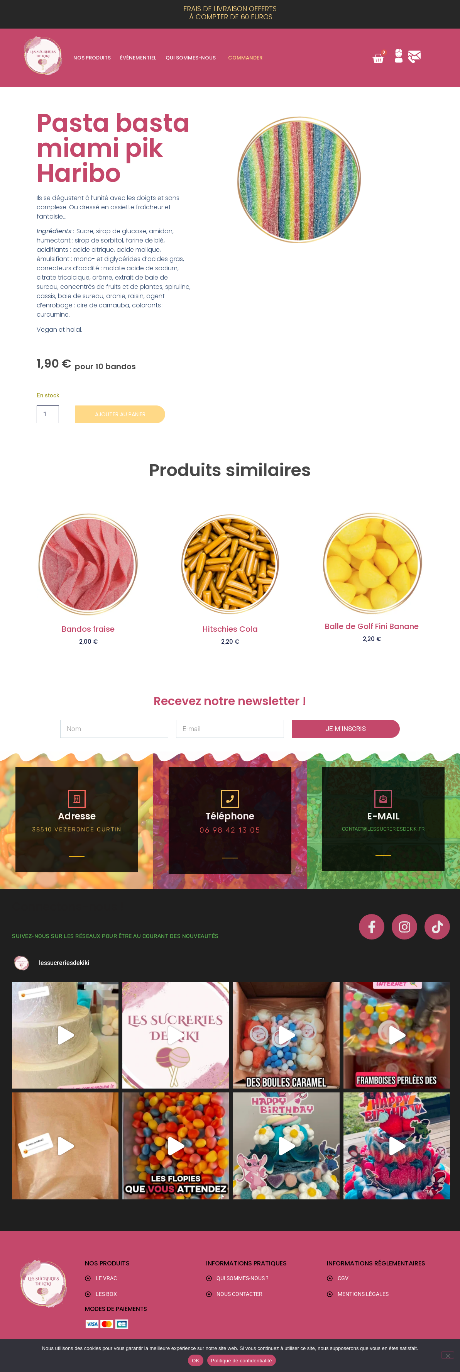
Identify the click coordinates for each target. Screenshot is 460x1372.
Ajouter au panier (125, 414)
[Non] (447, 1355)
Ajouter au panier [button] (88, 654)
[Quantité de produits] (48, 414)
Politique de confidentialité (241, 1361)
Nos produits (92, 57)
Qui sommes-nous (191, 57)
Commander (245, 57)
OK (195, 1361)
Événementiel (138, 57)
